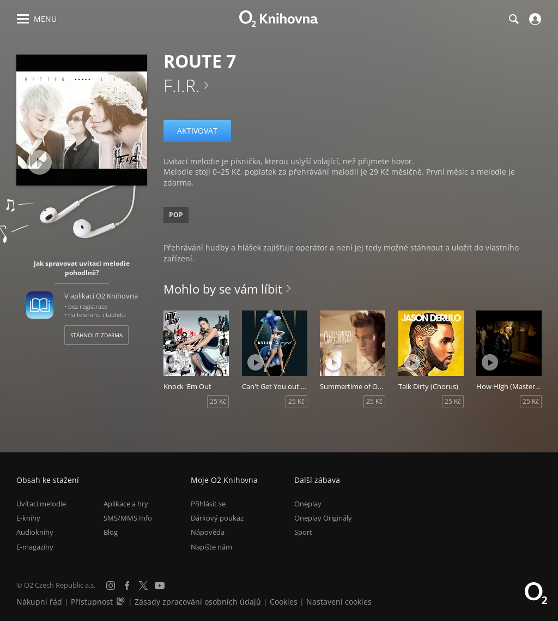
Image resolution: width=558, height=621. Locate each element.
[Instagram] (110, 585)
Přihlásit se (208, 504)
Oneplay (308, 504)
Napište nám (211, 547)
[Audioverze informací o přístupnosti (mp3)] (121, 601)
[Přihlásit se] (533, 19)
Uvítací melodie (41, 504)
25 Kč (218, 401)
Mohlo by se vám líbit (222, 288)
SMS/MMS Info (128, 518)
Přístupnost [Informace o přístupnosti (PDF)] (92, 601)
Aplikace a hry (126, 504)
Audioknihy (34, 532)
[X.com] (143, 585)
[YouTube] (159, 585)
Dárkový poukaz (217, 518)
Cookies (284, 601)
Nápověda (208, 532)
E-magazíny (34, 547)
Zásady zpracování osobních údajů (198, 601)
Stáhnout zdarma (96, 335)
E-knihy (28, 518)
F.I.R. (181, 85)
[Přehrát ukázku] (39, 162)
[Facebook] (127, 585)
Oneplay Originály (323, 518)
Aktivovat (197, 131)
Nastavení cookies (339, 601)
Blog (111, 532)
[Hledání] (513, 19)
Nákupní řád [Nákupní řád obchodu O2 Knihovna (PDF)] (39, 601)
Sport (303, 532)
